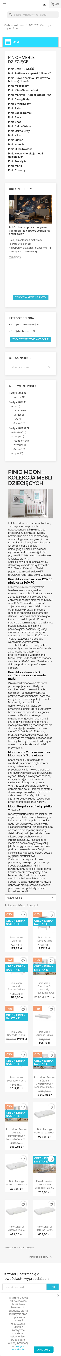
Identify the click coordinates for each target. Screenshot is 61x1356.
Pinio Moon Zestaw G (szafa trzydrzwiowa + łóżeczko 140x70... (16, 1134)
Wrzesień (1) (20, 445)
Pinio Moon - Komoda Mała (44, 939)
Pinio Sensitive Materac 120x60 (16, 1228)
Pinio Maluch (16, 144)
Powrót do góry (41, 1257)
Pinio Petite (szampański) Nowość (29, 73)
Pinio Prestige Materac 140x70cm (16, 1183)
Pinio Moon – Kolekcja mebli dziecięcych (25, 155)
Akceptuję (43, 1349)
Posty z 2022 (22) (19, 428)
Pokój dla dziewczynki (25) (25, 324)
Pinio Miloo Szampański (23, 90)
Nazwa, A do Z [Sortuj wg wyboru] (30, 898)
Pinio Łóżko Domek (20, 113)
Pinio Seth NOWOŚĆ (21, 69)
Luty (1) (17, 419)
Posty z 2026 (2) (18, 392)
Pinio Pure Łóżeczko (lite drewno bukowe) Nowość (29, 79)
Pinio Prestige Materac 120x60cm (44, 1131)
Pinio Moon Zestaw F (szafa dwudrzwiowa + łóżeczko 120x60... (44, 1082)
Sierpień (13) (20, 449)
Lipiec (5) (18, 453)
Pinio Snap (14, 122)
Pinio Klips (14, 135)
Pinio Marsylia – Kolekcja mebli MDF (30, 95)
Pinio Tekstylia (17, 161)
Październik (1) (21, 440)
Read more (15, 256)
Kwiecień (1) (20, 410)
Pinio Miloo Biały (18, 85)
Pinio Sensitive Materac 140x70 (44, 1228)
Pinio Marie (15, 166)
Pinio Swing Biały (19, 99)
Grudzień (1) (20, 432)
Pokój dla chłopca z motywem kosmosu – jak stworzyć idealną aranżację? (29, 231)
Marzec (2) (19, 397)
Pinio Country (16, 170)
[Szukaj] (33, 14)
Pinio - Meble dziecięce (21, 59)
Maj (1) (17, 406)
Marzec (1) (19, 414)
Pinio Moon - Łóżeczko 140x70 (16, 1079)
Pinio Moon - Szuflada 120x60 (16, 1033)
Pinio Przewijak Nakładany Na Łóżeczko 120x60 (44, 1184)
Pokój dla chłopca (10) (23, 331)
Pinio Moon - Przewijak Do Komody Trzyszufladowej (44, 987)
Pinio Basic (15, 117)
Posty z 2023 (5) (18, 402)
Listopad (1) (20, 436)
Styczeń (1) (19, 423)
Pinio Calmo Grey (19, 131)
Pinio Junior (15, 140)
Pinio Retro (15, 108)
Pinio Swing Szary (19, 104)
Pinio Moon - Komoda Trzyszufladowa (16, 986)
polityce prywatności (18, 1348)
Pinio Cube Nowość (20, 149)
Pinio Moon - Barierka (16, 939)
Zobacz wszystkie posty (30, 297)
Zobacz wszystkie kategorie (30, 339)
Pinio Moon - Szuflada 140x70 (44, 1033)
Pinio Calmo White (19, 126)
